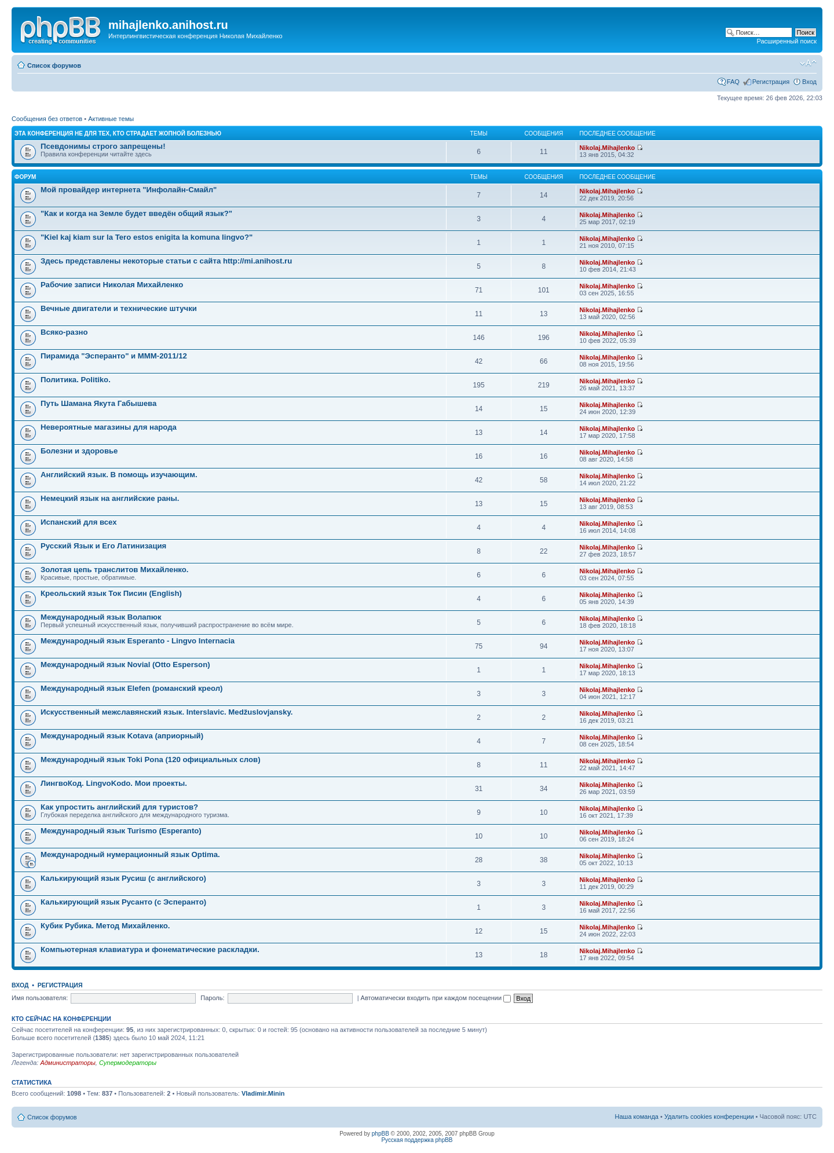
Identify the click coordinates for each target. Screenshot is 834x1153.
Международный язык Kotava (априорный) (122, 735)
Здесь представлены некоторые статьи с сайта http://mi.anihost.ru (166, 261)
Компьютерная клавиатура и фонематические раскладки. (150, 949)
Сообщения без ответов (47, 118)
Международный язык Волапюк (101, 617)
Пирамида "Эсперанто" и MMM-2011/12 (114, 356)
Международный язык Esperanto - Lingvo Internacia (138, 640)
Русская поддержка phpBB (416, 1140)
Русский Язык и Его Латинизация (103, 545)
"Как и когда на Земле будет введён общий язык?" (136, 213)
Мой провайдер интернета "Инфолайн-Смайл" (129, 189)
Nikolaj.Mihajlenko (607, 147)
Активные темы (111, 118)
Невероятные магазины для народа (109, 427)
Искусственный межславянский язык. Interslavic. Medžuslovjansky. (166, 712)
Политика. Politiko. (76, 379)
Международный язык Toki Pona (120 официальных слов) (151, 759)
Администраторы (67, 1062)
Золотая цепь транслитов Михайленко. (115, 569)
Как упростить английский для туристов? (119, 807)
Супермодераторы (127, 1062)
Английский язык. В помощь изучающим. (119, 474)
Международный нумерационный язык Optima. (130, 854)
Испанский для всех (79, 522)
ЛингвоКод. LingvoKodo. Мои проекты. (114, 783)
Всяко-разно (64, 332)
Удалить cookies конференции (709, 1116)
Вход (809, 81)
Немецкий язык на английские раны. (110, 498)
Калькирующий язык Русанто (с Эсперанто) (123, 902)
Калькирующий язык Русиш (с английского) (123, 878)
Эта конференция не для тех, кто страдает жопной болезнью (117, 133)
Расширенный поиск (786, 41)
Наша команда (637, 1116)
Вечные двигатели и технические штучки (119, 308)
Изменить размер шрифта (808, 63)
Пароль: (212, 997)
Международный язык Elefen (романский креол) (132, 688)
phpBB (380, 1133)
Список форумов (54, 65)
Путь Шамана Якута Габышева (98, 403)
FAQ (733, 81)
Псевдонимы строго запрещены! (103, 146)
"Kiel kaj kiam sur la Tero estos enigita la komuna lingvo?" (147, 237)
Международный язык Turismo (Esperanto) (121, 830)
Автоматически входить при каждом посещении (436, 997)
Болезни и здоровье (79, 450)
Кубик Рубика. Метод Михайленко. (105, 925)
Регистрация (770, 81)
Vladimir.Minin (263, 1093)
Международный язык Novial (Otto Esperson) (125, 664)
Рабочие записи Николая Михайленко (112, 284)
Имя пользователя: (40, 997)
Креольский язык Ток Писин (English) (111, 593)
